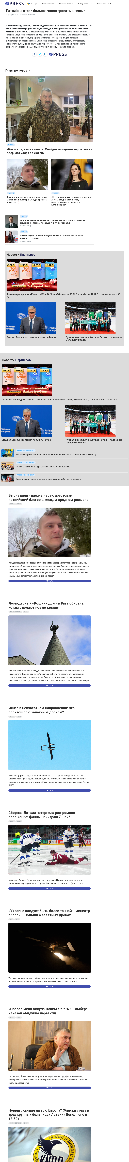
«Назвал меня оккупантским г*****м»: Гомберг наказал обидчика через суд (47, 1011)
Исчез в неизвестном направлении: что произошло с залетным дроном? (41, 710)
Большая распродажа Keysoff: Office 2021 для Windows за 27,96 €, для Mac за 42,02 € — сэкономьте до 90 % (60, 399)
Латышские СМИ (103, 4)
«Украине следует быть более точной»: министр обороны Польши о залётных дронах (49, 913)
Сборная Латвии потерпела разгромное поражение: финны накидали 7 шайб (41, 815)
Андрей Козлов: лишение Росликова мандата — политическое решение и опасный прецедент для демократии (52, 221)
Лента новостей (48, 4)
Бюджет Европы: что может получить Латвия (31, 337)
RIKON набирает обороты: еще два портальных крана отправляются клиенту (56, 454)
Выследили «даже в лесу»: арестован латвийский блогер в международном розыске (27, 199)
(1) (18, 202)
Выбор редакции (84, 4)
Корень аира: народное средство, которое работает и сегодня (48, 479)
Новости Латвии (66, 4)
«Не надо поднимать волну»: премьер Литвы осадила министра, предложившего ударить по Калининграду (71, 201)
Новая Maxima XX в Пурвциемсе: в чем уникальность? (43, 466)
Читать (49, 581)
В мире (32, 4)
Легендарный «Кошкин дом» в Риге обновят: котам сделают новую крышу (46, 605)
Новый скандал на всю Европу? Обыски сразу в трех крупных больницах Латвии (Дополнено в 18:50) (48, 1114)
